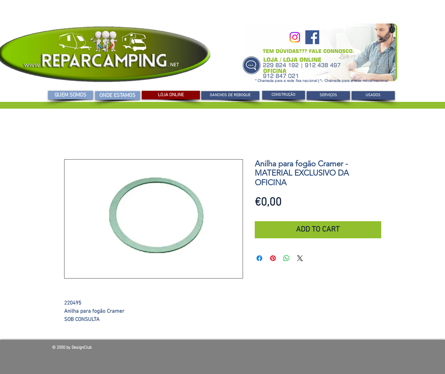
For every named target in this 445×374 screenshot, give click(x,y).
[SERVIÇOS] (328, 95)
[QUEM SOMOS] (70, 95)
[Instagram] (295, 37)
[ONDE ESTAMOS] (117, 95)
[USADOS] (373, 95)
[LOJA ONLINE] (171, 95)
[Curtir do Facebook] (342, 349)
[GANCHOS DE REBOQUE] (230, 95)
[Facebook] (312, 37)
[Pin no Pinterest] (273, 258)
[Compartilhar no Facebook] (259, 258)
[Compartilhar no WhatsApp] (286, 258)
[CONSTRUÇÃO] (283, 95)
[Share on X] (300, 258)
